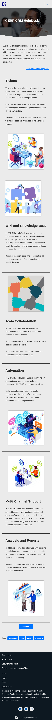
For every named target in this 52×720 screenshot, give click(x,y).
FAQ (4, 674)
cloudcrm (13, 638)
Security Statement (10, 664)
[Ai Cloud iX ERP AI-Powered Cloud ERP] (4, 4)
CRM (22, 638)
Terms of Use (7, 655)
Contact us (26, 626)
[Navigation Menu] (47, 4)
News (4, 678)
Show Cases (7, 687)
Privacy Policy (8, 659)
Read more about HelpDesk (37, 69)
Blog (4, 682)
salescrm (39, 638)
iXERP (29, 638)
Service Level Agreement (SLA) (15, 668)
